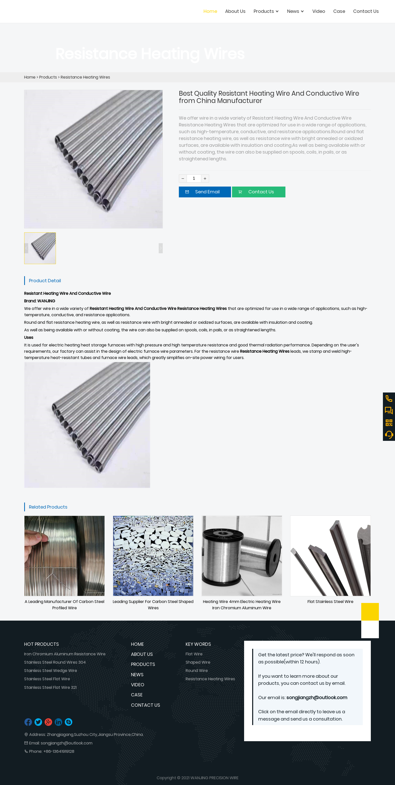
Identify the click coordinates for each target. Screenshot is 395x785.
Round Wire (197, 670)
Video (137, 685)
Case (137, 695)
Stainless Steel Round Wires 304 (55, 662)
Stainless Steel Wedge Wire (50, 670)
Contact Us (145, 705)
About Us (142, 654)
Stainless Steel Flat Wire (47, 679)
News (137, 674)
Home (210, 11)
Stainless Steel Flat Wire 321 (50, 687)
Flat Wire (194, 654)
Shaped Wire (198, 662)
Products (48, 77)
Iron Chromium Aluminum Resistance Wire (65, 654)
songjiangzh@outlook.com (66, 743)
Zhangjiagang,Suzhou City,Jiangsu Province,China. (95, 734)
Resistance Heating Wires (85, 77)
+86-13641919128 (58, 751)
